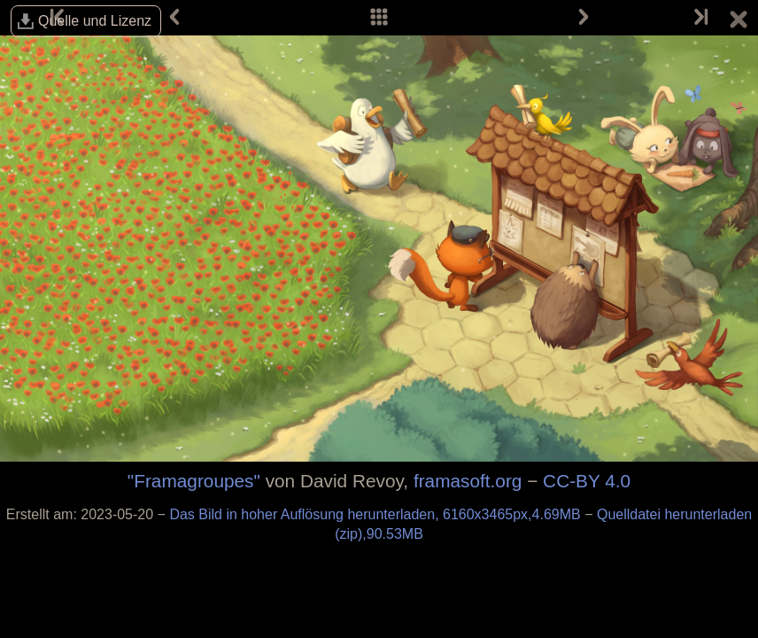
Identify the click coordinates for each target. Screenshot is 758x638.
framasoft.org (468, 481)
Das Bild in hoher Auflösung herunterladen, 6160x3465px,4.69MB (376, 514)
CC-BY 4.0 (586, 481)
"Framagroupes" (194, 481)
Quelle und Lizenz (94, 20)
